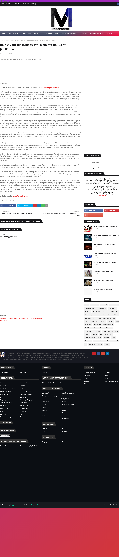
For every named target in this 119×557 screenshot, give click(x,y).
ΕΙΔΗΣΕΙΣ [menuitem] (110, 34)
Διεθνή (86, 378)
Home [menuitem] (4, 34)
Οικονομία (88, 318)
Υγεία (1, 397)
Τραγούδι (65, 413)
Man (99, 338)
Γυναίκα (64, 442)
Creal (101, 328)
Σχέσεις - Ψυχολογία (26, 391)
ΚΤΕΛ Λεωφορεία (47, 429)
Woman (100, 344)
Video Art (92, 344)
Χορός (44, 413)
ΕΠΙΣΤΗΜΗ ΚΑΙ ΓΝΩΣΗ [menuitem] (51, 34)
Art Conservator (108, 325)
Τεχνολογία (23, 403)
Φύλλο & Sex (4, 394)
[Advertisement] (40, 299)
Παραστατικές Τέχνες (109, 318)
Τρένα (64, 429)
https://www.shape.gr (20, 196)
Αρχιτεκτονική (46, 407)
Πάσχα (87, 321)
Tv (85, 344)
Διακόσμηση (102, 308)
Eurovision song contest (8, 417)
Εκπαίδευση (96, 311)
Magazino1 (4, 54)
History (87, 334)
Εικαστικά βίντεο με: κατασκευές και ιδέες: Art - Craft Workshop (21, 318)
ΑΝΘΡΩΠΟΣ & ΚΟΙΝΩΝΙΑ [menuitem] (31, 34)
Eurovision (97, 331)
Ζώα (103, 311)
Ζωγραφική (110, 311)
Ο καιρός (86, 381)
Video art (65, 416)
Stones (102, 341)
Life (111, 334)
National (106, 338)
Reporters (88, 341)
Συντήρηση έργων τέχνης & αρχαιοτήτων (50, 397)
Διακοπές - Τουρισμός (26, 400)
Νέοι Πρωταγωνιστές (68, 404)
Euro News (88, 331)
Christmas (88, 328)
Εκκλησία (87, 311)
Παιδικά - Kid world (6, 403)
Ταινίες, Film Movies (6, 446)
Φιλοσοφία (3, 386)
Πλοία (43, 432)
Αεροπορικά (65, 432)
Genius (110, 331)
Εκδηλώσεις (112, 308)
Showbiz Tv (3, 414)
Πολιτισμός (102, 321)
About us (8, 4)
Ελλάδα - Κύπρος (89, 373)
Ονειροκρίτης (97, 318)
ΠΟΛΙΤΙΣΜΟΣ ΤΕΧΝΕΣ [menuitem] (69, 34)
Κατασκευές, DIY (67, 396)
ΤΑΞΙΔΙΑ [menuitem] (83, 34)
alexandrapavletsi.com (50, 88)
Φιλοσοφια (88, 325)
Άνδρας (44, 442)
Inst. (101, 334)
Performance (46, 416)
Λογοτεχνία (97, 315)
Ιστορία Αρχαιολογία (68, 393)
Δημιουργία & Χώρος (91, 308)
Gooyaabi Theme (36, 505)
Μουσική (44, 410)
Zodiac (107, 344)
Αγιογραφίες (4, 320)
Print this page (5, 436)
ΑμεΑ (86, 305)
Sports (96, 341)
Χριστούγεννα (4, 406)
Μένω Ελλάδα (107, 315)
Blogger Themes (15, 505)
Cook (95, 328)
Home (2, 4)
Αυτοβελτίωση (24, 406)
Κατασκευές (88, 315)
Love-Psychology (14, 40)
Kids (106, 334)
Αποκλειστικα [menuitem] (14, 34)
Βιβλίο (64, 410)
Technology (111, 341)
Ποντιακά (110, 321)
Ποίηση (44, 404)
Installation (66, 419)
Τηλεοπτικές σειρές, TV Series (29, 446)
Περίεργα (94, 321)
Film (104, 331)
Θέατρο (64, 407)
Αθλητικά (86, 384)
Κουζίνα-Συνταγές (5, 391)
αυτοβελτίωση (114, 305)
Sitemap (33, 4)
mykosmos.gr (103, 195)
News (113, 338)
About (112, 505)
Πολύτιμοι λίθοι (24, 383)
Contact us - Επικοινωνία (21, 4)
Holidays (94, 334)
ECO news (109, 328)
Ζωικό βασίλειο (24, 408)
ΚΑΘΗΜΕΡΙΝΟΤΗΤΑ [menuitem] (96, 34)
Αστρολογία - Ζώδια (26, 394)
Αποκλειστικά (94, 305)
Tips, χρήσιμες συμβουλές (8, 388)
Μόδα (115, 315)
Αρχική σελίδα (4, 40)
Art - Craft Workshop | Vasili (51, 383)
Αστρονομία (104, 305)
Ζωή (21, 388)
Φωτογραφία (97, 325)
